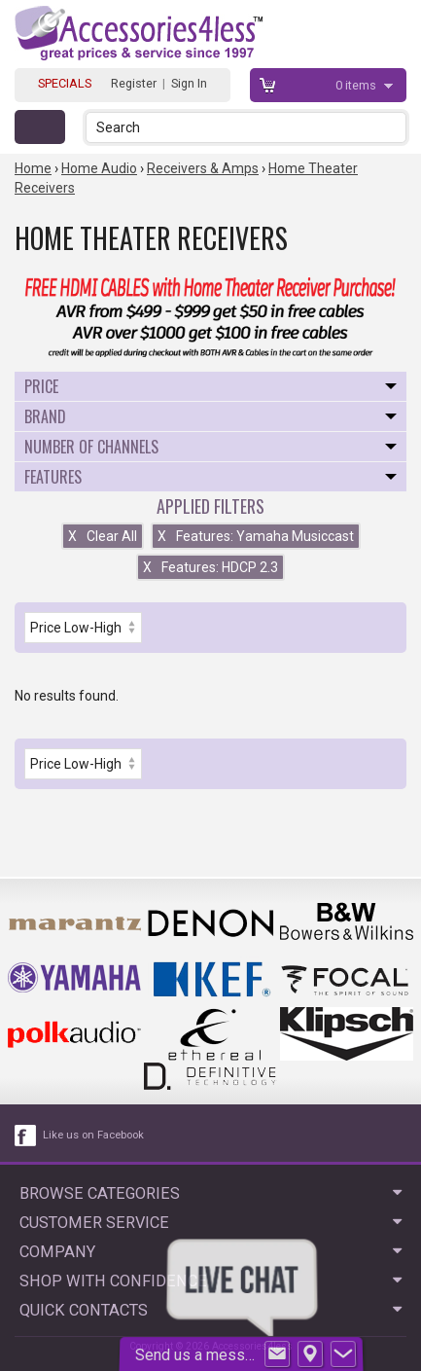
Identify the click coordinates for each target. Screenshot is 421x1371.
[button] (393, 127)
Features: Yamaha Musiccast (256, 536)
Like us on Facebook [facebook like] (93, 1135)
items (357, 85)
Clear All (102, 536)
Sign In (189, 83)
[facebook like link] (26, 1135)
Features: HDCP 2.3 (210, 567)
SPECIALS (64, 83)
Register (134, 83)
